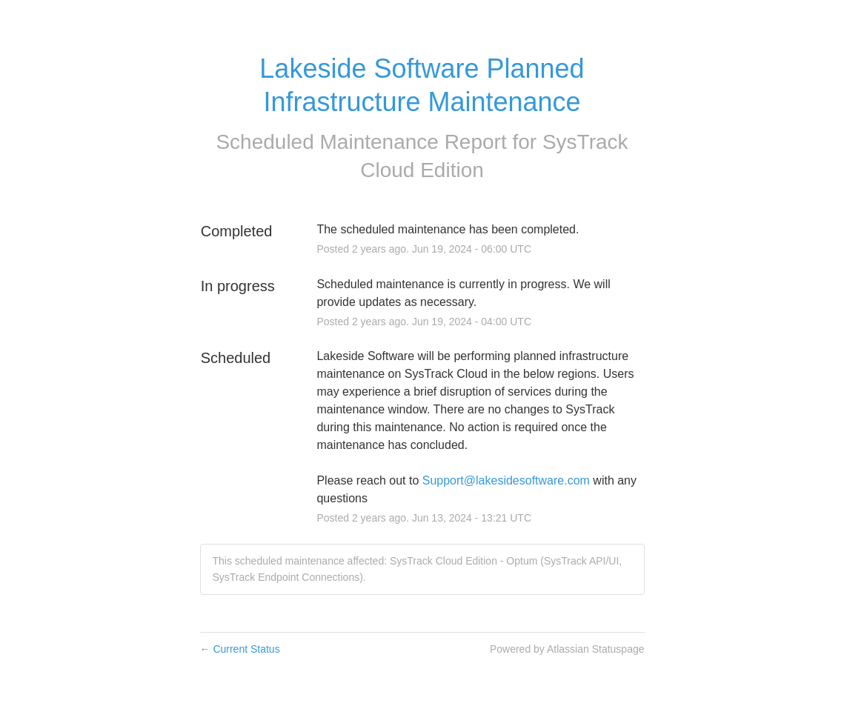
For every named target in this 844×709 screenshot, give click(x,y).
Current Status (240, 649)
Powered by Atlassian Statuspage (567, 649)
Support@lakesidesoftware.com (506, 480)
